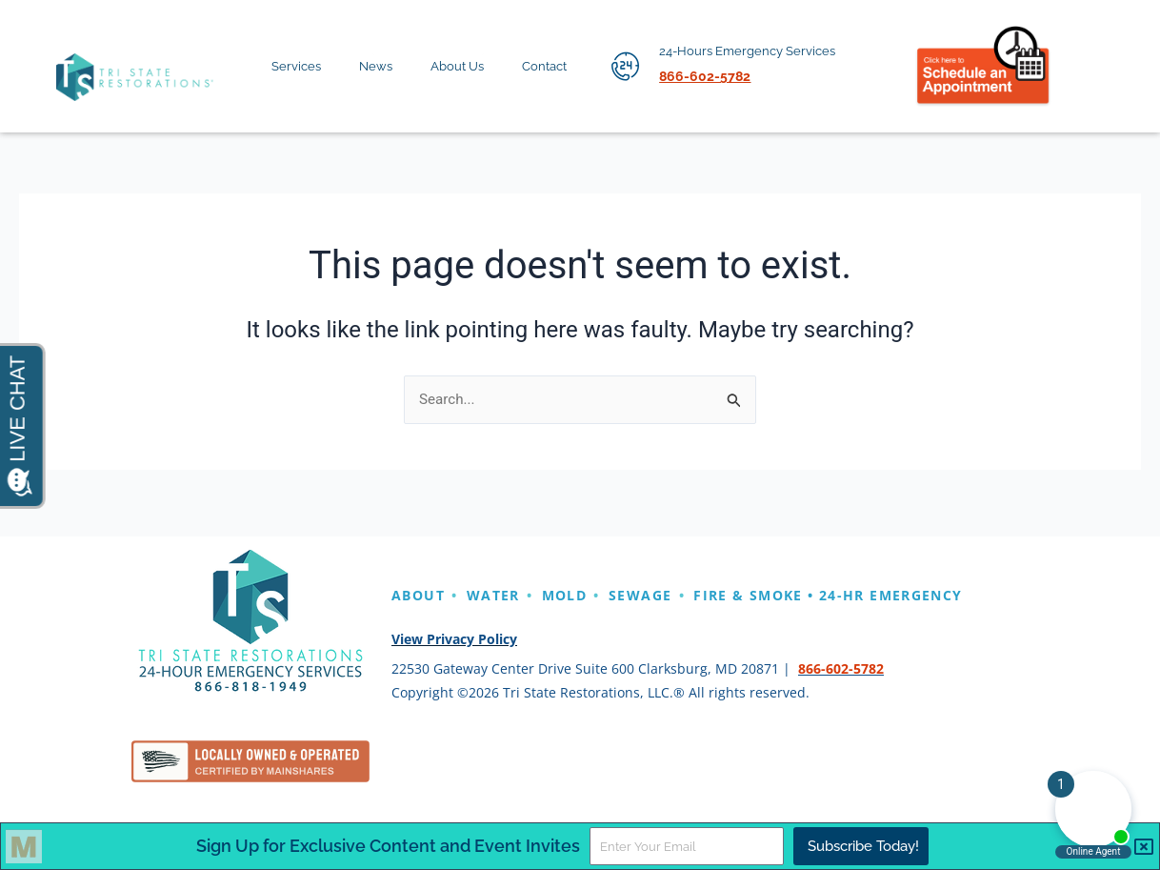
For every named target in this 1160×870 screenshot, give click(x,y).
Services (306, 66)
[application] (328, 70)
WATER (506, 595)
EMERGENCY (446, 621)
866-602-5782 (841, 693)
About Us (467, 66)
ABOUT (422, 595)
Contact (555, 66)
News (386, 66)
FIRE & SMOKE (796, 595)
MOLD (586, 595)
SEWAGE (671, 595)
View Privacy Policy (454, 665)
